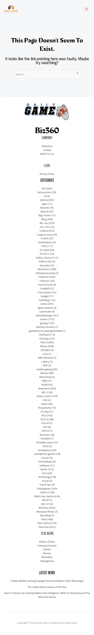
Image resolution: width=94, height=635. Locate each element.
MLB (45, 365)
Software (45, 465)
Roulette (45, 438)
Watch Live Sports (44, 496)
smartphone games (44, 453)
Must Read (45, 377)
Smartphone (44, 450)
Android (44, 199)
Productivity (44, 407)
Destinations (45, 242)
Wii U (44, 503)
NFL (44, 392)
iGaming (43, 338)
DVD (43, 246)
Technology (44, 476)
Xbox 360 (42, 523)
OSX (45, 400)
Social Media (45, 461)
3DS (43, 188)
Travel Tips (45, 484)
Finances (44, 280)
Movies (44, 373)
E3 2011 (44, 253)
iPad (42, 342)
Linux (45, 353)
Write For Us (47, 153)
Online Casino (43, 396)
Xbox (43, 519)
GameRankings (44, 315)
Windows (44, 507)
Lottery (45, 361)
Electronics (44, 269)
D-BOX (44, 238)
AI (45, 196)
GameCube (45, 311)
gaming (44, 323)
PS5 (45, 427)
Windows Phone (45, 511)
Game (43, 303)
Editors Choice (44, 257)
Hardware (44, 334)
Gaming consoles (45, 326)
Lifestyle (45, 350)
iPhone (44, 346)
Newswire (43, 388)
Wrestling (45, 515)
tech (44, 473)
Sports (43, 469)
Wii (44, 500)
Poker (44, 404)
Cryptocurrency (45, 234)
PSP (44, 430)
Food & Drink (45, 284)
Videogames (44, 488)
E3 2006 (44, 250)
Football (44, 288)
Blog (43, 219)
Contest (44, 230)
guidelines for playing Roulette (45, 330)
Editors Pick (45, 261)
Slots (45, 446)
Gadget (44, 296)
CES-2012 (45, 226)
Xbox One (44, 527)
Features (44, 276)
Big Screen (44, 215)
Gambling (44, 300)
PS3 (43, 419)
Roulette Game (44, 442)
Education (45, 265)
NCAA (45, 384)
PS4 (44, 423)
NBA (44, 380)
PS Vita (44, 411)
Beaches (45, 207)
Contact (47, 150)
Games (44, 319)
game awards (45, 307)
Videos (44, 492)
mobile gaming (44, 369)
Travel (45, 480)
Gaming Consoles (47, 545)
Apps (44, 203)
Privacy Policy (47, 173)
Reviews (44, 434)
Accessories (44, 192)
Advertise (47, 146)
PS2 (44, 415)
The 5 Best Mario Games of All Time (47, 587)
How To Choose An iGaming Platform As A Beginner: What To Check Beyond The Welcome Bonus (47, 595)
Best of (44, 211)
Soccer (45, 457)
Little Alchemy (45, 357)
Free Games (44, 292)
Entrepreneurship (45, 273)
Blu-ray (44, 223)
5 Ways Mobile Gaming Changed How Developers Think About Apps (47, 580)
